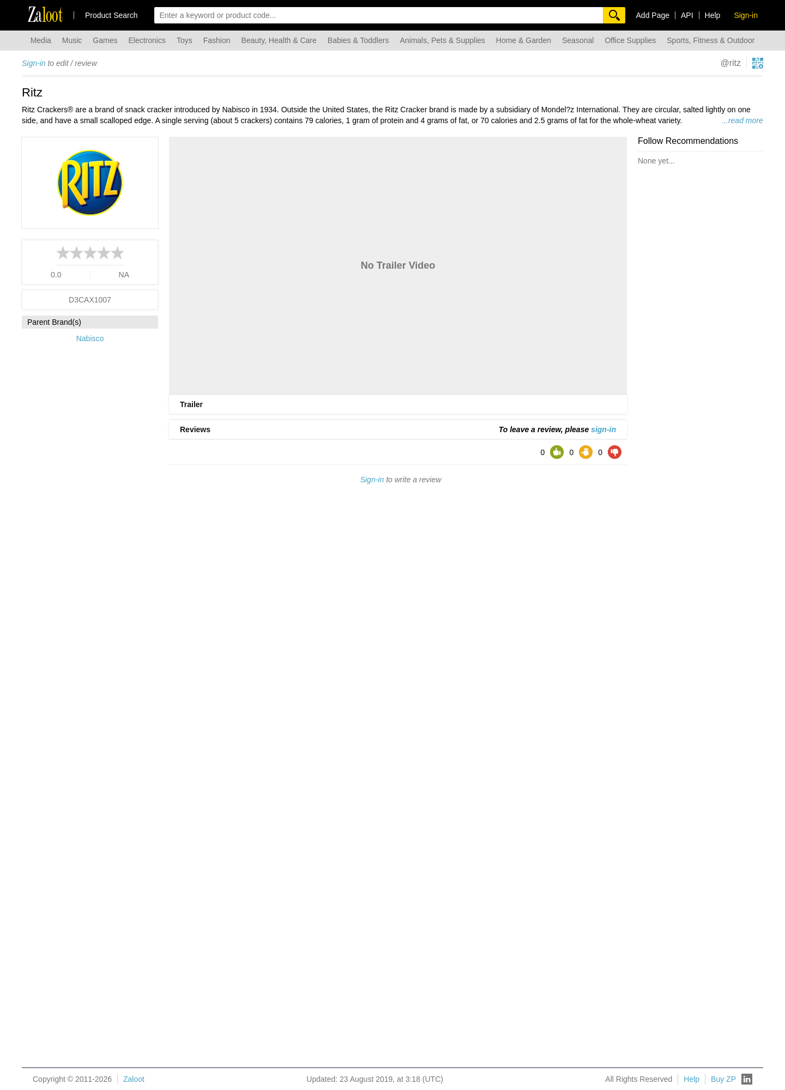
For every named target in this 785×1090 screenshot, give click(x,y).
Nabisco (90, 338)
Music (72, 40)
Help (713, 15)
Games (105, 40)
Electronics (146, 40)
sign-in (603, 429)
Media (41, 40)
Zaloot (133, 1079)
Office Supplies (630, 40)
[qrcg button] (757, 63)
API (687, 15)
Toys (184, 40)
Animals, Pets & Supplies (442, 40)
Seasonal (578, 40)
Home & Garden (523, 40)
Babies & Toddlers (358, 40)
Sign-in (34, 63)
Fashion (217, 40)
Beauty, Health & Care (279, 40)
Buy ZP (723, 1079)
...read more (742, 120)
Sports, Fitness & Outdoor (710, 40)
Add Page (653, 15)
